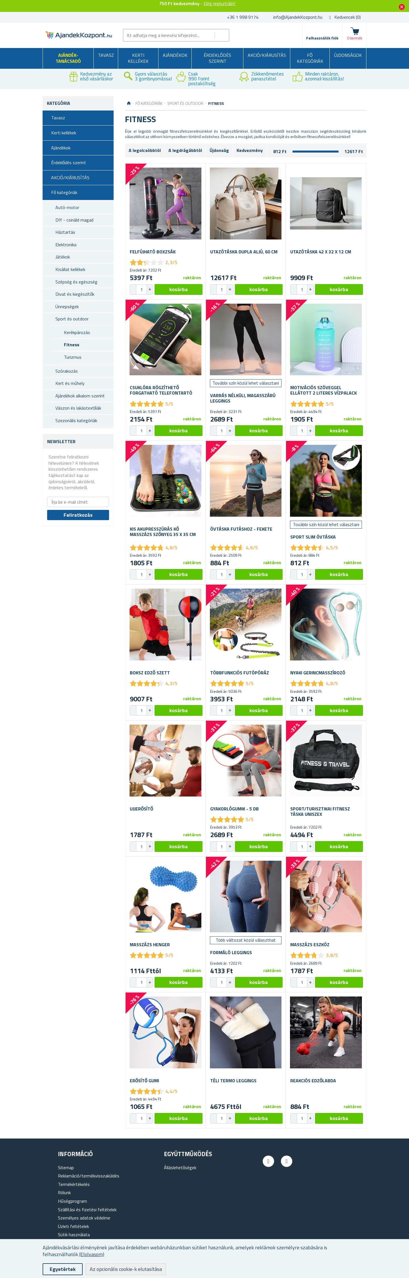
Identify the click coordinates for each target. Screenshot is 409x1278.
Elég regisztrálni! (219, 3)
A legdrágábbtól (185, 150)
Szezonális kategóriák (76, 420)
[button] (150, 289)
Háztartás (65, 232)
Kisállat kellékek (70, 269)
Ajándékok (175, 55)
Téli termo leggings (233, 1080)
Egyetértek (63, 1269)
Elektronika (65, 244)
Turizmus (73, 357)
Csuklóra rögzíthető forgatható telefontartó (161, 390)
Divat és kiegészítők (74, 294)
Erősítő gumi (144, 1080)
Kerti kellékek (138, 58)
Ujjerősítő (141, 809)
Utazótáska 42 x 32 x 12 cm (320, 252)
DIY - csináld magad (74, 219)
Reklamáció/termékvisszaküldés (88, 1175)
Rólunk (64, 1192)
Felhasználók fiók (322, 38)
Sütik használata (74, 1234)
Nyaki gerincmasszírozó (317, 673)
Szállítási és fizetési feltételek (87, 1209)
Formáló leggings (231, 952)
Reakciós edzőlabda (313, 1080)
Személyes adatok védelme (84, 1217)
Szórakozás (66, 371)
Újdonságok (348, 55)
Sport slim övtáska (313, 537)
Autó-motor (67, 207)
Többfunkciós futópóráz (239, 673)
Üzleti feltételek (73, 1226)
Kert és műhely (70, 383)
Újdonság (219, 150)
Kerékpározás (77, 332)
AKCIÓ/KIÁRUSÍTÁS (267, 55)
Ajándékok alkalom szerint (80, 395)
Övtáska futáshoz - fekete (241, 529)
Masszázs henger (150, 944)
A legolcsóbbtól (145, 150)
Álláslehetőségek (180, 1167)
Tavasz (106, 55)
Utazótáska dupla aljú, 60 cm (243, 252)
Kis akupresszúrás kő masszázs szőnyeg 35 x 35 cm (163, 531)
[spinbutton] (141, 289)
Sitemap (66, 1167)
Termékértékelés (74, 1184)
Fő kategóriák (310, 58)
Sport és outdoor (72, 318)
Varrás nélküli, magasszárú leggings (243, 398)
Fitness (71, 344)
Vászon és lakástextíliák (78, 408)
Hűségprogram (72, 1201)
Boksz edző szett (150, 673)
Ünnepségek (67, 306)
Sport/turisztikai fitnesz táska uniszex (320, 811)
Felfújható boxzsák (153, 252)
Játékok (62, 256)
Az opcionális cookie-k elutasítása (126, 1269)
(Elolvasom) (91, 1254)
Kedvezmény (250, 150)
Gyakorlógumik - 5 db (234, 809)
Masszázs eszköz (309, 944)
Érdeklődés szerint (217, 58)
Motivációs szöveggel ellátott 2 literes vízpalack (323, 390)
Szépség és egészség (76, 281)
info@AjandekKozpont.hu (297, 17)
